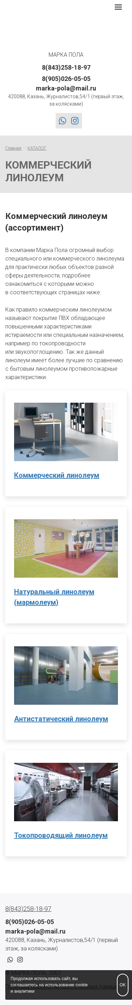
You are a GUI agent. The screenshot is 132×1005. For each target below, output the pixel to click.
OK (123, 984)
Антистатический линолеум (61, 719)
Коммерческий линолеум (56, 475)
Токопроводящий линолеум (61, 835)
